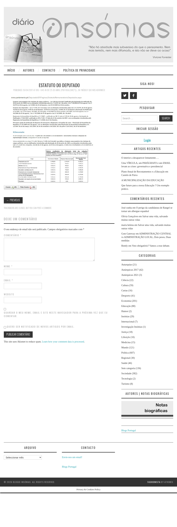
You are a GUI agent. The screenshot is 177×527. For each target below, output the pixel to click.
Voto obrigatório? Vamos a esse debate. (151, 245)
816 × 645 (40, 90)
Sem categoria (128, 368)
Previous (13, 200)
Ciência (125, 280)
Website (9, 294)
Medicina (126, 342)
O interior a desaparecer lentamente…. (140, 158)
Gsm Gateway (128, 233)
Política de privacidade (79, 70)
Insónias (125, 316)
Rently (124, 245)
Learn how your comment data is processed (63, 341)
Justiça (124, 332)
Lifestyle (125, 337)
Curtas (124, 290)
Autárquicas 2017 (129, 270)
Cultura (125, 285)
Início (11, 70)
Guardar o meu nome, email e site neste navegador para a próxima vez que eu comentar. (56, 314)
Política (125, 352)
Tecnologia (126, 378)
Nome (8, 266)
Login (147, 140)
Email (8, 280)
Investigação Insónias (131, 327)
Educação (126, 306)
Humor (124, 311)
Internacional (127, 321)
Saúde (124, 363)
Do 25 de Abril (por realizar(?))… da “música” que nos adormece (76, 90)
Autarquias (126, 264)
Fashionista (153, 482)
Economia (126, 301)
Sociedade (126, 373)
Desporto (125, 295)
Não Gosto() (27, 187)
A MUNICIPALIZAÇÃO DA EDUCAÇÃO (142, 180)
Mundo (124, 347)
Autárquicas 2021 (129, 275)
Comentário (12, 235)
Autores (28, 70)
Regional (125, 358)
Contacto (48, 70)
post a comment (44, 208)
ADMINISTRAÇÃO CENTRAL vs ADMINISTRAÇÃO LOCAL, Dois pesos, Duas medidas (146, 237)
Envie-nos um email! (72, 457)
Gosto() (11, 187)
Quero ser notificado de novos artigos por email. (41, 326)
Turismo (125, 384)
